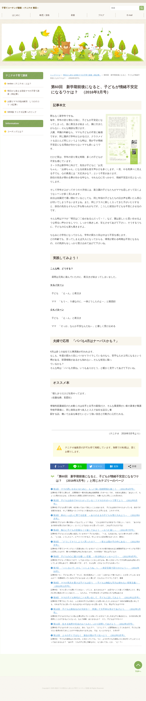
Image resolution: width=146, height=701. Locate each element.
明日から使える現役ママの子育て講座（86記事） (82, 75)
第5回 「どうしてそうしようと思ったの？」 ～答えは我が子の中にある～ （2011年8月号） (96, 543)
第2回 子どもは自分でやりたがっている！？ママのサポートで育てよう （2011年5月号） (95, 502)
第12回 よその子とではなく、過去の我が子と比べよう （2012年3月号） (89, 635)
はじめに (16, 15)
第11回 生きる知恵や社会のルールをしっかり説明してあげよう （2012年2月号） (93, 624)
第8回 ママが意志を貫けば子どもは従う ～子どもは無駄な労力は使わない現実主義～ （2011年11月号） (96, 584)
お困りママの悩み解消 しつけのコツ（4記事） (23, 103)
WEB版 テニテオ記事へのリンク (21, 112)
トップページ (55, 75)
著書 (73, 15)
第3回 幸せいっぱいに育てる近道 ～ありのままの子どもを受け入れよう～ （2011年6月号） (96, 517)
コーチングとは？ (15, 131)
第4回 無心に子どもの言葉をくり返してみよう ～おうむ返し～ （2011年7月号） (94, 530)
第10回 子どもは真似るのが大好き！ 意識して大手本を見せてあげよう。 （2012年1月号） (97, 611)
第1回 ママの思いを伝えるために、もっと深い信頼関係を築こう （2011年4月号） (94, 489)
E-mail (129, 15)
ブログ (101, 15)
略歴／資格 (44, 15)
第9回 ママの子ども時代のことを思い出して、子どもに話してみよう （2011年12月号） (97, 597)
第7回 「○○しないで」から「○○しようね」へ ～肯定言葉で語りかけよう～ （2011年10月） (96, 569)
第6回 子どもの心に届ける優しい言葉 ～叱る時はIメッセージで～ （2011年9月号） (95, 556)
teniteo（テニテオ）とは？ (19, 83)
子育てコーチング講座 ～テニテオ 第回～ (20, 8)
